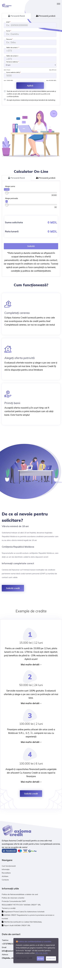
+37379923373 (9, 943)
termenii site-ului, (25, 91)
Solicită (31, 246)
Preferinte (51, 958)
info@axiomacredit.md (13, 951)
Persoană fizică (16, 16)
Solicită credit (13, 588)
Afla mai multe (41, 953)
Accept (40, 958)
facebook (9, 850)
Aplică (30, 85)
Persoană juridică (45, 16)
